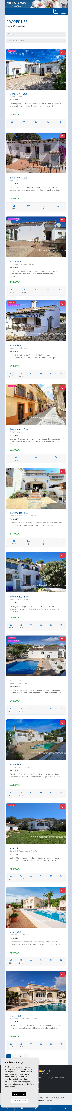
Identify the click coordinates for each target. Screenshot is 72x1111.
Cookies (48, 1097)
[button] (36, 34)
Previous (9, 69)
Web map (55, 1097)
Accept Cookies (19, 1094)
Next (63, 69)
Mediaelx (49, 1100)
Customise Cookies (19, 1101)
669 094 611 (45, 1071)
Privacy (40, 1097)
